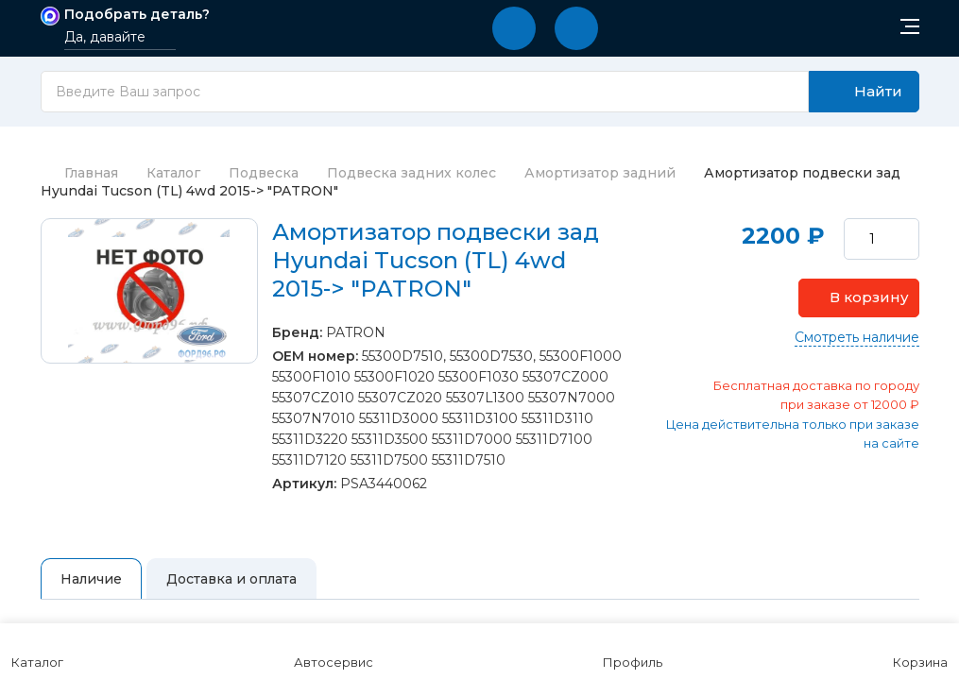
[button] (514, 28)
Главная (79, 172)
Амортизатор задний (600, 172)
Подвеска (264, 172)
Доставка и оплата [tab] (231, 578)
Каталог (173, 172)
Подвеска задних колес (411, 172)
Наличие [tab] (91, 578)
